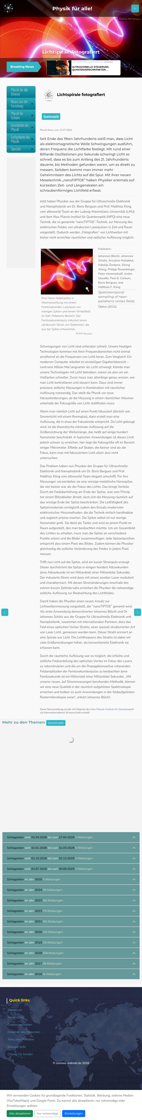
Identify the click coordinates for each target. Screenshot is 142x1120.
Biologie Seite (17, 1047)
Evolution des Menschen (24, 1032)
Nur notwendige (47, 1114)
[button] (125, 67)
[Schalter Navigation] (135, 8)
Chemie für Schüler (20, 1054)
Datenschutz (16, 1017)
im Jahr (33, 879)
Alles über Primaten (21, 1039)
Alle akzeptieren (20, 1114)
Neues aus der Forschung (22, 104)
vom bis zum (50, 837)
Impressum (15, 1010)
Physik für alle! (72, 8)
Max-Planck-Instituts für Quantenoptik (112, 709)
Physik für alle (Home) (19, 92)
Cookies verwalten (20, 1025)
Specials (22, 149)
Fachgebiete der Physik (22, 139)
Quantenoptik (51, 116)
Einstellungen (74, 1114)
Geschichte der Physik (22, 127)
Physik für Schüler (22, 115)
